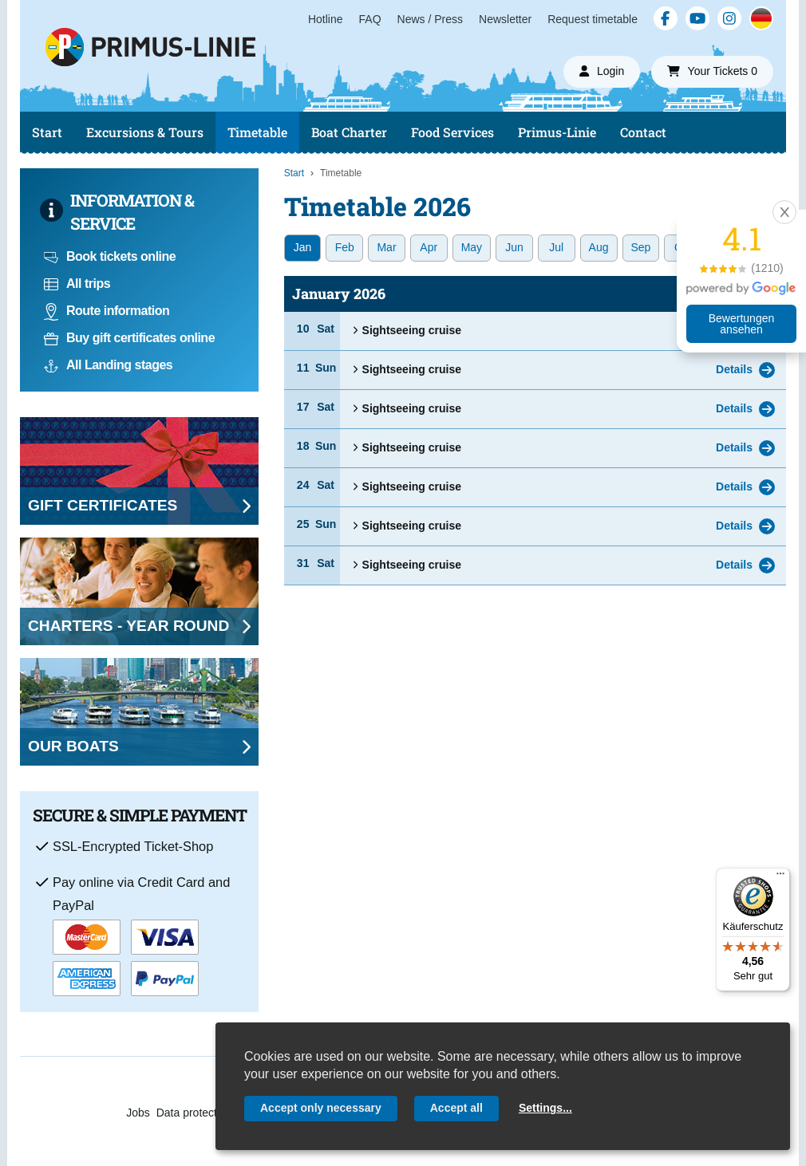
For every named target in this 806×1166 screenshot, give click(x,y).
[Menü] (780, 877)
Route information (106, 310)
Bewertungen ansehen (742, 324)
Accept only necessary (320, 1107)
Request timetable (592, 19)
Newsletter (505, 19)
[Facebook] (666, 18)
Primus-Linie (557, 132)
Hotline (325, 19)
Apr (428, 247)
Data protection (194, 1112)
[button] (784, 212)
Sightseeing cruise (406, 330)
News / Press (430, 19)
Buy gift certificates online (129, 338)
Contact (643, 132)
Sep (641, 247)
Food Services (452, 132)
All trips (77, 283)
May (471, 247)
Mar (386, 247)
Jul (556, 247)
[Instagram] (729, 18)
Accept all (456, 1107)
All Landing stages (108, 365)
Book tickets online (110, 256)
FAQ (370, 19)
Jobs (138, 1112)
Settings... (545, 1107)
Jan (303, 247)
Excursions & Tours (144, 132)
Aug (599, 247)
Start (47, 132)
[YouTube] (697, 18)
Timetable (257, 132)
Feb (344, 247)
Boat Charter (349, 132)
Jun (514, 247)
